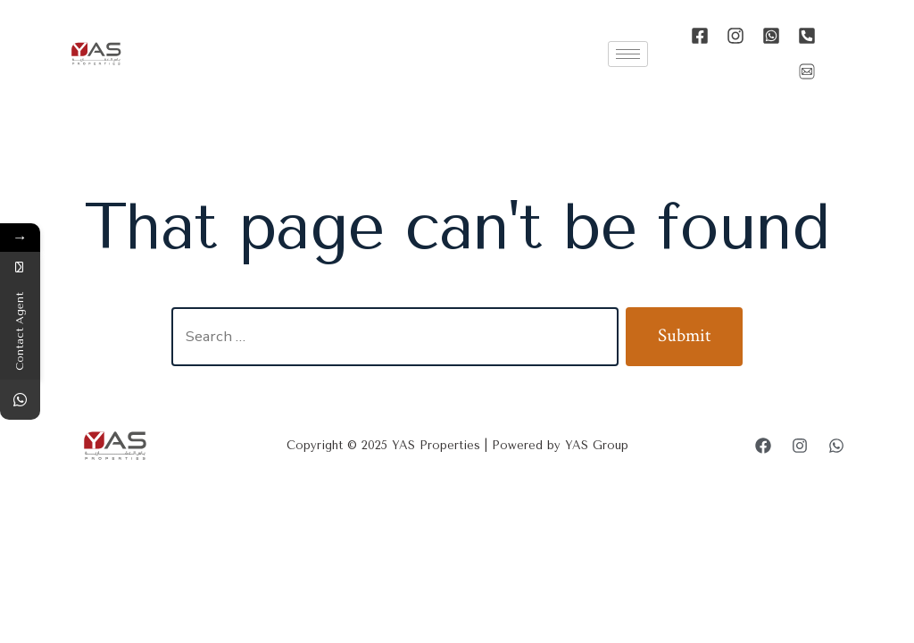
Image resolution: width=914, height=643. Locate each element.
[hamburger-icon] (628, 54)
